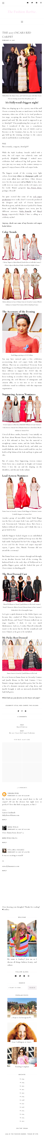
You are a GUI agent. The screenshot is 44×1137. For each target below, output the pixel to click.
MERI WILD (13, 827)
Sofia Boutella (25, 211)
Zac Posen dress (34, 188)
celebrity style (12, 705)
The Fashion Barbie (18, 1134)
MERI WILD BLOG (9, 838)
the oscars (33, 705)
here (34, 541)
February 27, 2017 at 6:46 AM (19, 795)
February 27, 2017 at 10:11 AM (19, 829)
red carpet (23, 705)
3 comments (22, 716)
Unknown (13, 793)
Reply (4, 819)
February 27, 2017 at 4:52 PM (19, 852)
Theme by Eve (32, 1134)
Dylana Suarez (16, 850)
